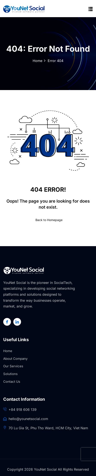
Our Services (13, 366)
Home (37, 61)
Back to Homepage (48, 220)
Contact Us (11, 382)
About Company (15, 359)
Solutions (10, 374)
